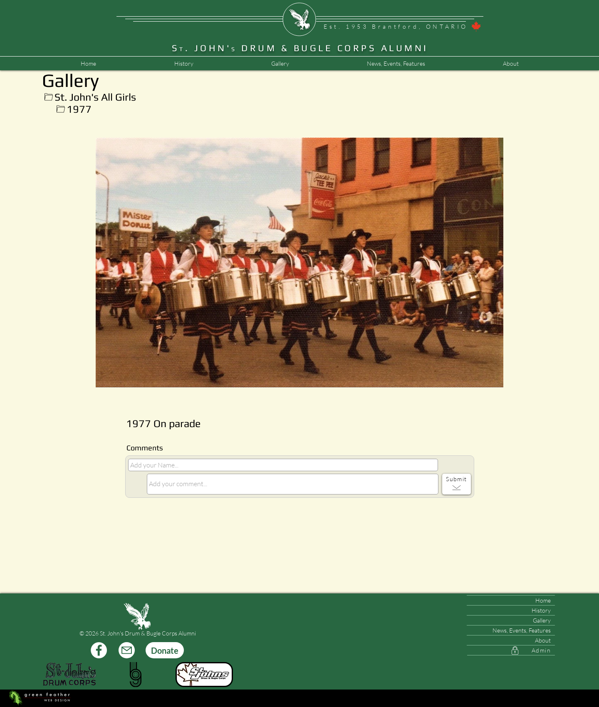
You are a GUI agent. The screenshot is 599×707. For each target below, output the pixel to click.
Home (543, 600)
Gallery (542, 620)
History (541, 610)
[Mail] (127, 650)
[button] (396, 63)
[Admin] (511, 650)
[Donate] (165, 650)
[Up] (48, 97)
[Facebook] (99, 650)
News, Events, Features (522, 630)
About (543, 640)
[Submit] (456, 484)
